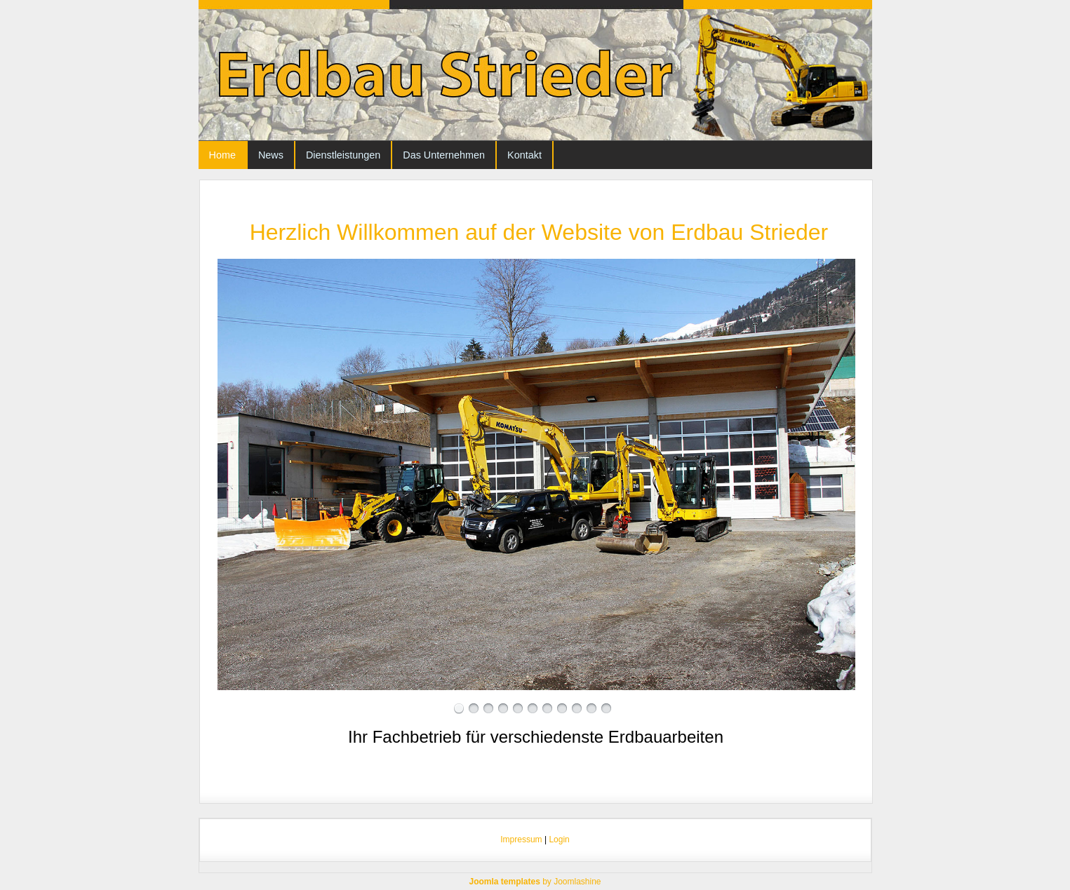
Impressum (521, 839)
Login (559, 839)
